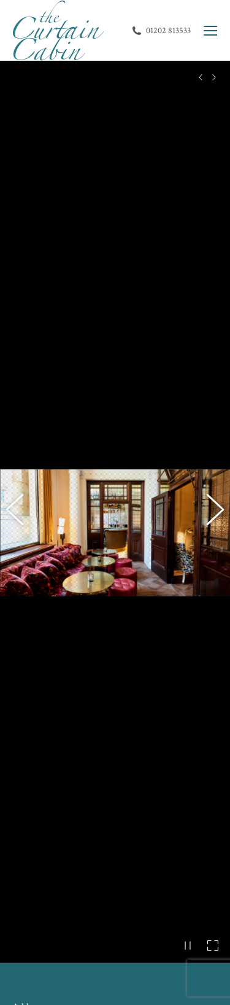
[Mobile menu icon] (210, 30)
